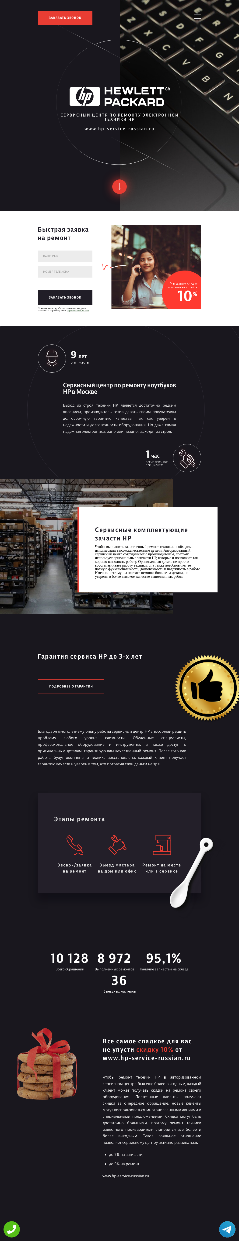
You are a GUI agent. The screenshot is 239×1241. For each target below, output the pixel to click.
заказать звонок (65, 18)
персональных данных (78, 310)
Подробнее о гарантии (71, 686)
